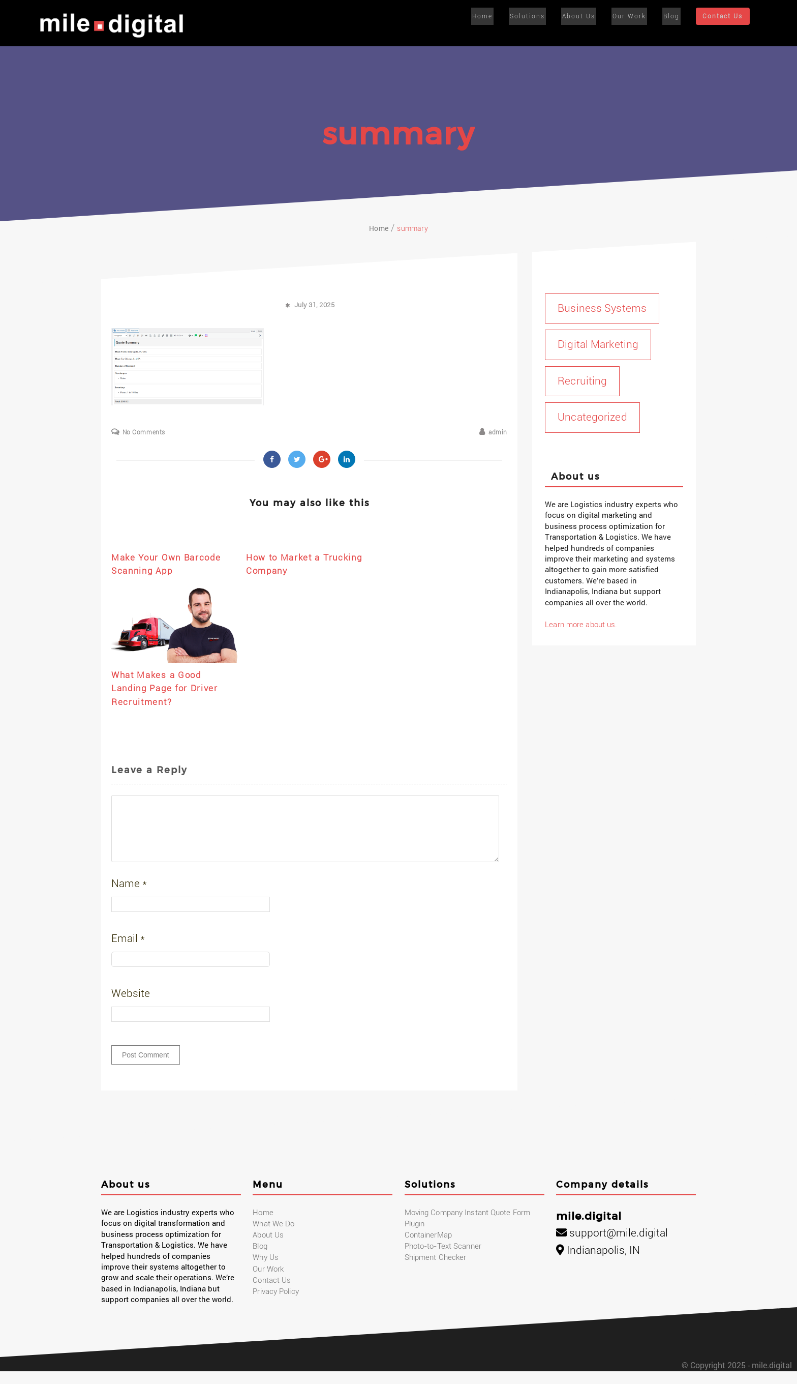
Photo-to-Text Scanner (442, 1259)
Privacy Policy (275, 1305)
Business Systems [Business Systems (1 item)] (602, 308)
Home (490, 16)
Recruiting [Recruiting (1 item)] (582, 381)
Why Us (265, 1271)
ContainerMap (428, 1248)
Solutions (532, 16)
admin (497, 432)
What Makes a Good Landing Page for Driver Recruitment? (169, 688)
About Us (582, 16)
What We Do (273, 1237)
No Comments (144, 432)
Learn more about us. (580, 624)
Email (128, 951)
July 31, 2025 (314, 305)
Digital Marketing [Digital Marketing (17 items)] (597, 344)
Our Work (631, 16)
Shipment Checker (435, 1271)
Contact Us (722, 16)
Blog (671, 16)
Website (130, 1006)
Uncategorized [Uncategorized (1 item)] (592, 417)
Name (129, 896)
